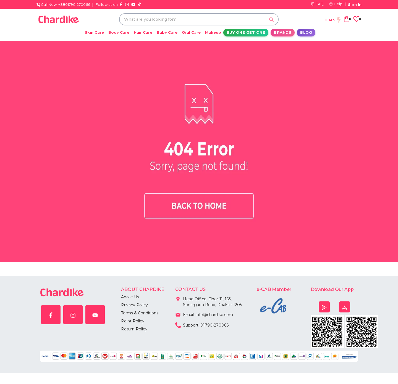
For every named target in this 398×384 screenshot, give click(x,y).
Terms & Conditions (139, 313)
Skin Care (94, 32)
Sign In (355, 4)
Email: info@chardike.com (204, 314)
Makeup (213, 32)
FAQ (317, 4)
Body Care (118, 32)
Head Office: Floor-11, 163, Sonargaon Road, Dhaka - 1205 (208, 300)
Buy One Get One (246, 32)
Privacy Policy (134, 305)
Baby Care (167, 32)
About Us (130, 296)
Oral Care (191, 32)
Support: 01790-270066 (202, 324)
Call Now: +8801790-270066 (63, 4)
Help (335, 4)
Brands (282, 32)
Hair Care (143, 32)
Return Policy (134, 329)
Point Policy (132, 321)
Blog (306, 32)
